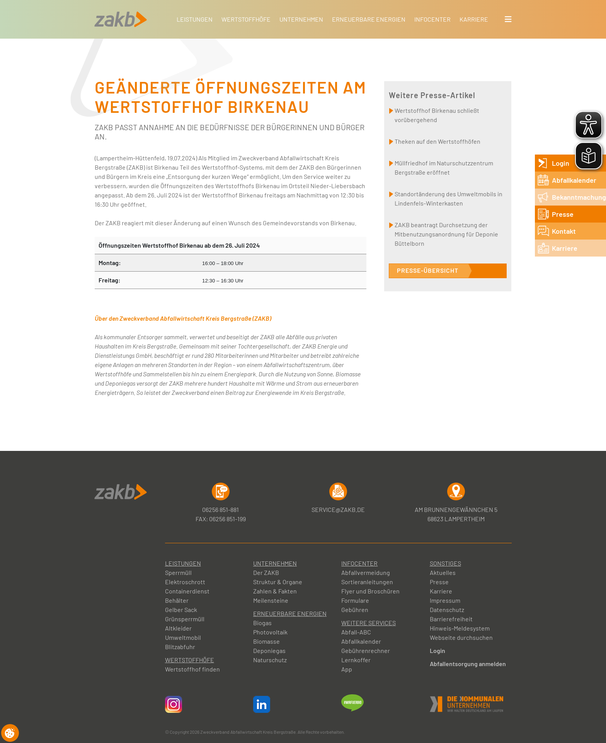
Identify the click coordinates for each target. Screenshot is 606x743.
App (346, 669)
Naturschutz (270, 659)
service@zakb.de (338, 498)
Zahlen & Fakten (275, 591)
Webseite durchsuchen (461, 637)
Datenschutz (447, 609)
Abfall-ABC (356, 632)
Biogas (262, 622)
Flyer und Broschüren (370, 591)
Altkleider (178, 628)
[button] (508, 19)
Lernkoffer (356, 659)
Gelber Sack (181, 609)
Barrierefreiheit (451, 618)
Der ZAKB (266, 572)
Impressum (445, 600)
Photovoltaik (270, 632)
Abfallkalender (361, 641)
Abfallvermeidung (365, 572)
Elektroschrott (185, 581)
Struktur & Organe (277, 581)
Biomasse (266, 641)
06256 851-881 (220, 498)
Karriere (441, 591)
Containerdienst (187, 591)
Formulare (355, 600)
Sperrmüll (178, 572)
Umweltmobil (183, 637)
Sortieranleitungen (367, 581)
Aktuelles (443, 572)
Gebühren (354, 609)
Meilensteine (270, 600)
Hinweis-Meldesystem (460, 628)
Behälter (177, 600)
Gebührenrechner (365, 650)
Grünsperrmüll (184, 618)
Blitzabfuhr (180, 646)
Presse (439, 581)
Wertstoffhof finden (192, 669)
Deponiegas (269, 650)
